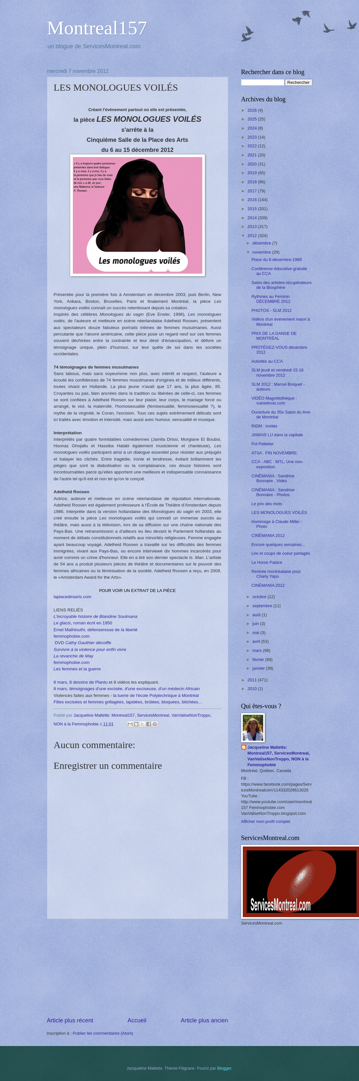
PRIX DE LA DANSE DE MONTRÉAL (274, 336)
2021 (252, 155)
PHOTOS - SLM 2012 (272, 310)
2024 (252, 128)
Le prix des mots (267, 503)
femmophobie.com (72, 636)
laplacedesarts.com (72, 596)
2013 (252, 226)
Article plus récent (70, 1020)
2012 (252, 235)
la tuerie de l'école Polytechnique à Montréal (156, 695)
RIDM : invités (264, 426)
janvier (259, 668)
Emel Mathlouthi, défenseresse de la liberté (96, 629)
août (257, 614)
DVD (82, 642)
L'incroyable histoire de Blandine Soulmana (96, 616)
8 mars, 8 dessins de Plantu (81, 682)
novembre (262, 252)
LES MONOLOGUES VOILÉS (279, 512)
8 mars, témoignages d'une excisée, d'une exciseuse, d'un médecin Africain (127, 688)
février (258, 659)
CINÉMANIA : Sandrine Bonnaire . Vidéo (273, 478)
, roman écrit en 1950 (83, 622)
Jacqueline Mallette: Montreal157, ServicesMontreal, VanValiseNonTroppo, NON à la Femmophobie (279, 756)
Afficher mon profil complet (265, 821)
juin (256, 623)
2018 (252, 181)
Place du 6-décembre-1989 (277, 259)
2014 (252, 217)
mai (256, 632)
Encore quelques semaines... (278, 544)
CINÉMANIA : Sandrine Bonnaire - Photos (273, 492)
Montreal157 (97, 28)
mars (257, 650)
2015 (252, 208)
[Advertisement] (137, 967)
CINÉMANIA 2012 (268, 535)
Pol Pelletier (263, 443)
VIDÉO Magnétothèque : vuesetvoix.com (274, 400)
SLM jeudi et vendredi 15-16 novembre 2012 (278, 372)
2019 (252, 172)
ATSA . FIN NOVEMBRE (274, 452)
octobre (260, 596)
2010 (252, 688)
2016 (252, 199)
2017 (252, 190)
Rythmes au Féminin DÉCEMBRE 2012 (271, 299)
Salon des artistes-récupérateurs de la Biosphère (282, 285)
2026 (252, 110)
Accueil (137, 1020)
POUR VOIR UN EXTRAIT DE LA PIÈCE (137, 590)
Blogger (224, 1068)
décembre (262, 243)
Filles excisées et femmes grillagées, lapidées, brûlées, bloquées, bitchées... (128, 702)
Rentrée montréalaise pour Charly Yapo (276, 574)
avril (256, 641)
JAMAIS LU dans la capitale (277, 434)
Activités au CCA (267, 361)
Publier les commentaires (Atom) (103, 1033)
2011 (252, 679)
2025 (252, 119)
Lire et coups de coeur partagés (281, 553)
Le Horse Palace (267, 562)
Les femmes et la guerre (77, 668)
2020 (252, 164)
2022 (252, 145)
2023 (252, 137)
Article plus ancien (204, 1020)
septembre (262, 605)
